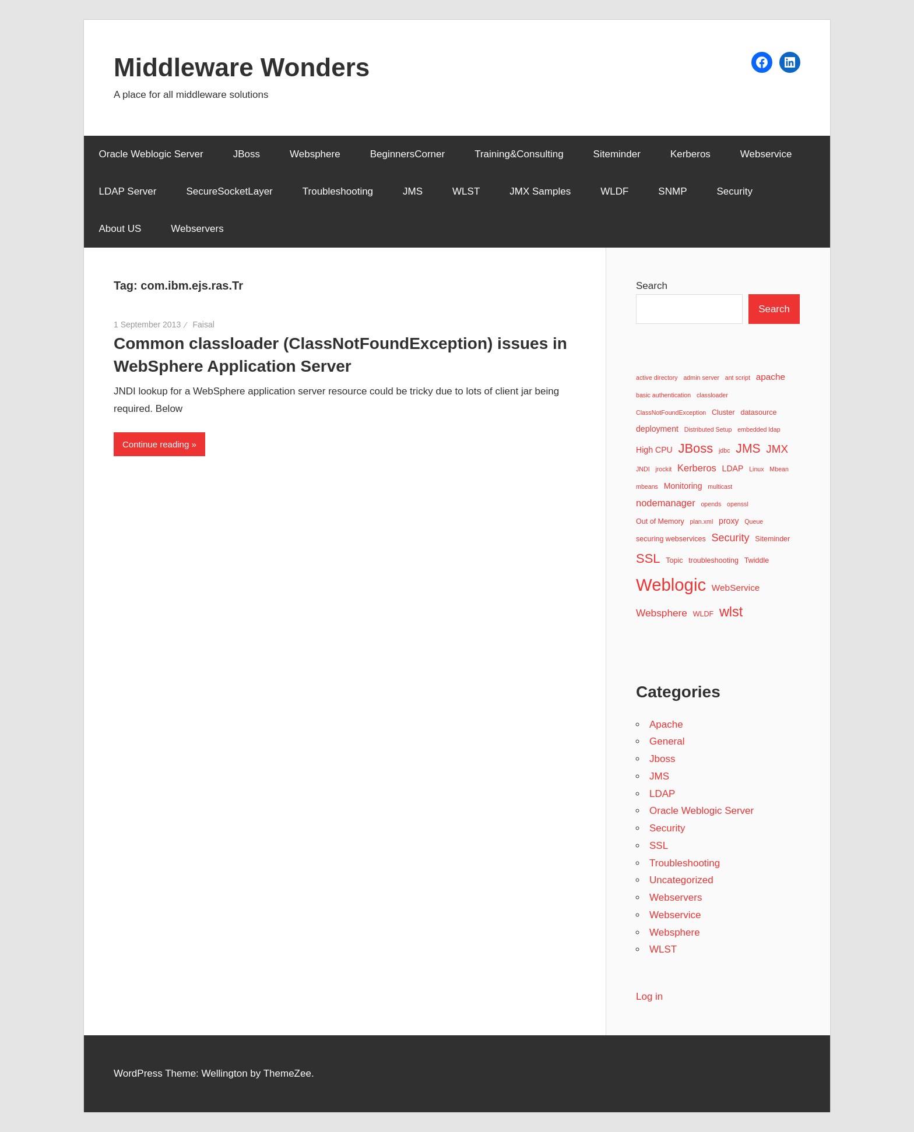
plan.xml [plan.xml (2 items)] (701, 521)
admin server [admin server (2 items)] (701, 377)
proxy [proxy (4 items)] (729, 521)
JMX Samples (540, 191)
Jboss (662, 758)
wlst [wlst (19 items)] (731, 611)
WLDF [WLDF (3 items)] (703, 614)
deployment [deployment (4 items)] (657, 428)
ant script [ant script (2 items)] (737, 377)
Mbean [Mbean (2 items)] (779, 469)
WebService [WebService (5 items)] (736, 588)
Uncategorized (681, 880)
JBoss (246, 154)
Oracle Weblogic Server (151, 154)
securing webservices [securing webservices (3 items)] (671, 539)
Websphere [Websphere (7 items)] (661, 613)
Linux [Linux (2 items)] (756, 469)
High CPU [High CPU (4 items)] (654, 449)
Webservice (766, 154)
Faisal (203, 324)
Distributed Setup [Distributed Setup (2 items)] (708, 429)
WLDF (614, 191)
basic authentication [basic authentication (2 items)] (663, 395)
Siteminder (617, 154)
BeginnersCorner (407, 154)
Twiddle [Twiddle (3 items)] (756, 560)
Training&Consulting (518, 154)
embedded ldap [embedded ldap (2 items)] (758, 429)
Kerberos (690, 154)
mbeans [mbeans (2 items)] (647, 486)
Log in (649, 996)
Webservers (197, 228)
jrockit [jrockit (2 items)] (663, 469)
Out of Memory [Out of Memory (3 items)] (660, 521)
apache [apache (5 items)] (770, 377)
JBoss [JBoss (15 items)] (695, 448)
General (666, 741)
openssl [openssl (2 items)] (737, 503)
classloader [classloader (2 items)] (712, 395)
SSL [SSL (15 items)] (648, 558)
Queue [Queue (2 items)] (753, 521)
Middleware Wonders (242, 67)
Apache (666, 724)
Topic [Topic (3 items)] (674, 560)
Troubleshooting (338, 191)
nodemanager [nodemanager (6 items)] (665, 503)
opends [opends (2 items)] (711, 503)
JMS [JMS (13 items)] (748, 448)
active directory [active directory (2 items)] (657, 377)
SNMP (672, 191)
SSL (658, 845)
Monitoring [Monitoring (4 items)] (683, 486)
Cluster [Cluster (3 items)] (723, 412)
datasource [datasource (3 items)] (758, 412)
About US (120, 228)
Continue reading (155, 444)
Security (734, 191)
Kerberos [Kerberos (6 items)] (696, 468)
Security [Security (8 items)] (731, 538)
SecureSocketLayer (229, 191)
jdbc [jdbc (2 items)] (724, 450)
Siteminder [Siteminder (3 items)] (772, 539)
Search (651, 285)
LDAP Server (128, 191)
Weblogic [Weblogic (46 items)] (671, 584)
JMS (413, 191)
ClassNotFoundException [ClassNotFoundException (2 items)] (671, 412)
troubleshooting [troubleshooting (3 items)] (713, 560)
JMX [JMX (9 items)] (777, 449)
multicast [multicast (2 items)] (720, 486)
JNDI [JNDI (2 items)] (643, 469)
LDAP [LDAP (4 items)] (733, 468)
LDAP (662, 793)
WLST (466, 191)
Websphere (315, 154)
